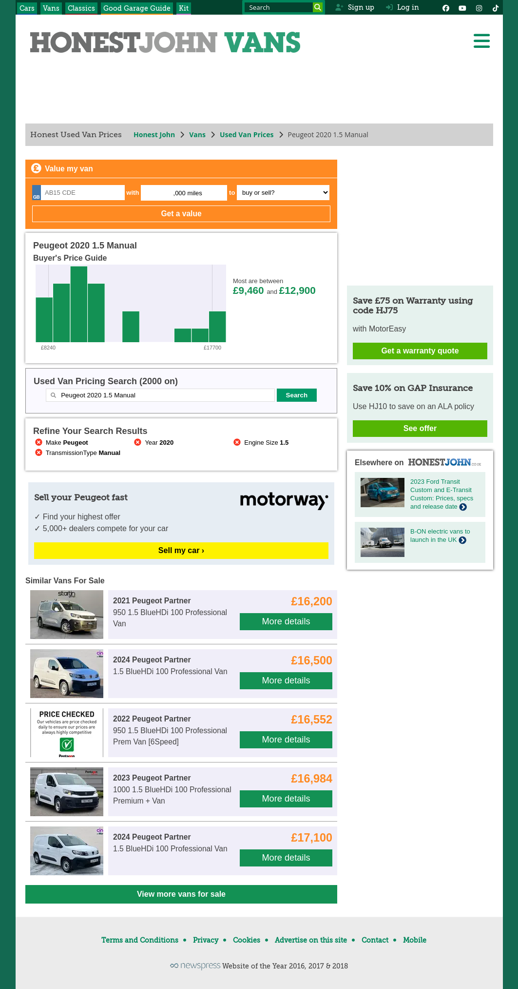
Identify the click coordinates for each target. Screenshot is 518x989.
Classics (81, 8)
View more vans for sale (180, 894)
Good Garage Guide (137, 8)
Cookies (246, 940)
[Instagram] (479, 7)
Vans (51, 8)
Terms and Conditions (139, 940)
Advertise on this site (311, 940)
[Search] (318, 7)
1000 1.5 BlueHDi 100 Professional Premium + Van (172, 789)
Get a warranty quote (420, 351)
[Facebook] (446, 7)
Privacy (205, 940)
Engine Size (259, 442)
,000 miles (187, 193)
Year (152, 442)
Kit (184, 8)
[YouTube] (462, 7)
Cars (27, 8)
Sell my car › (181, 550)
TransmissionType (76, 452)
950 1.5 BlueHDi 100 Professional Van (170, 612)
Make (60, 442)
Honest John (154, 134)
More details (286, 621)
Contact (375, 940)
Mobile (414, 940)
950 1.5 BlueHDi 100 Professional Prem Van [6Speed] (170, 730)
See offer (419, 428)
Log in (402, 7)
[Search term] (283, 7)
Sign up (354, 7)
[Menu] (481, 41)
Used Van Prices (246, 134)
